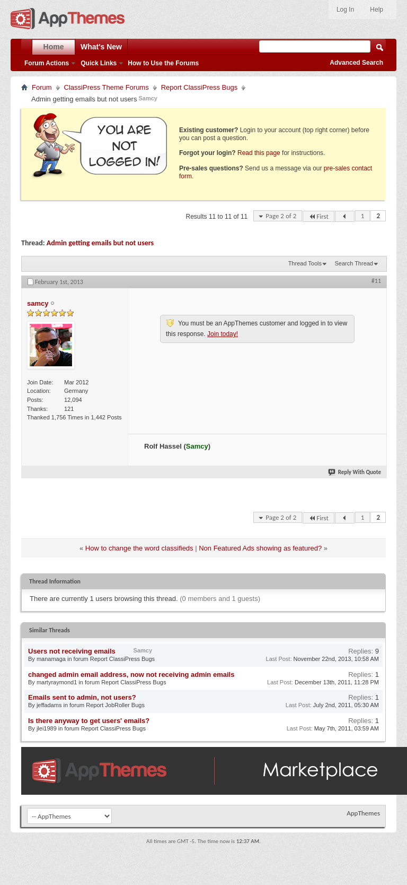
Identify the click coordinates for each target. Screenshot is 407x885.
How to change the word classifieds (139, 548)
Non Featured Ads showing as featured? (260, 548)
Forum (42, 87)
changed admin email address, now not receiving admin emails (131, 674)
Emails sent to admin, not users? (82, 697)
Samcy (147, 98)
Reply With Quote (355, 472)
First (318, 216)
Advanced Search (356, 62)
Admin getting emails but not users (100, 242)
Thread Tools (305, 263)
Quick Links (99, 63)
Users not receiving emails (72, 651)
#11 (376, 281)
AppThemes (363, 813)
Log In (345, 9)
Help (376, 9)
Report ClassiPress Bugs (199, 87)
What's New (101, 46)
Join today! (222, 334)
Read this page (258, 153)
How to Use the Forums (163, 63)
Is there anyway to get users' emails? (88, 721)
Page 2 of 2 (281, 216)
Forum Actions (46, 63)
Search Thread (353, 263)
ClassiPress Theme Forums (106, 87)
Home (53, 46)
